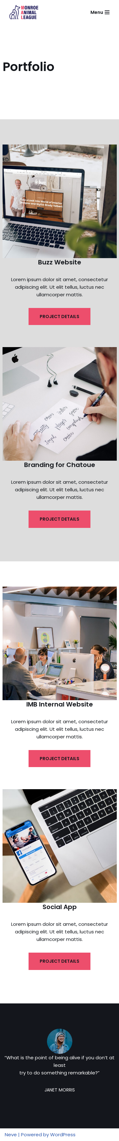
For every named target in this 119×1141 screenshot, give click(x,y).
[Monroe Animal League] (24, 12)
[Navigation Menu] (100, 12)
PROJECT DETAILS (59, 316)
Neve (11, 1134)
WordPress (63, 1134)
